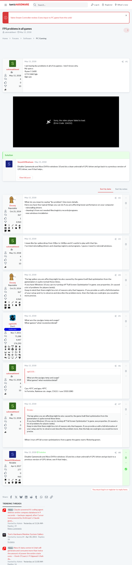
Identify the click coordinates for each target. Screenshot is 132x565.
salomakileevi (10, 32)
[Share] (77, 61)
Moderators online (97, 316)
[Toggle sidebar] (126, 30)
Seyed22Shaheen (26, 162)
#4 (74, 278)
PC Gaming (96, 139)
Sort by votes (76, 192)
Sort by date (60, 192)
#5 (74, 320)
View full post (25, 180)
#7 (74, 408)
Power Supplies (98, 218)
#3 (74, 242)
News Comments (99, 85)
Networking (96, 251)
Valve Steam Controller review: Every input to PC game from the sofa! (41, 17)
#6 (74, 369)
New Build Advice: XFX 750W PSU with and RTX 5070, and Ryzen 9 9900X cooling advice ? (110, 301)
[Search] (60, 4)
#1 (81, 61)
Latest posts (93, 207)
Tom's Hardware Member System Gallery (110, 90)
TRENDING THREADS (96, 60)
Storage (95, 199)
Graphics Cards (98, 265)
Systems (95, 98)
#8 (74, 462)
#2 (74, 201)
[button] (5, 4)
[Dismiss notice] (125, 15)
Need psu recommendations (108, 212)
